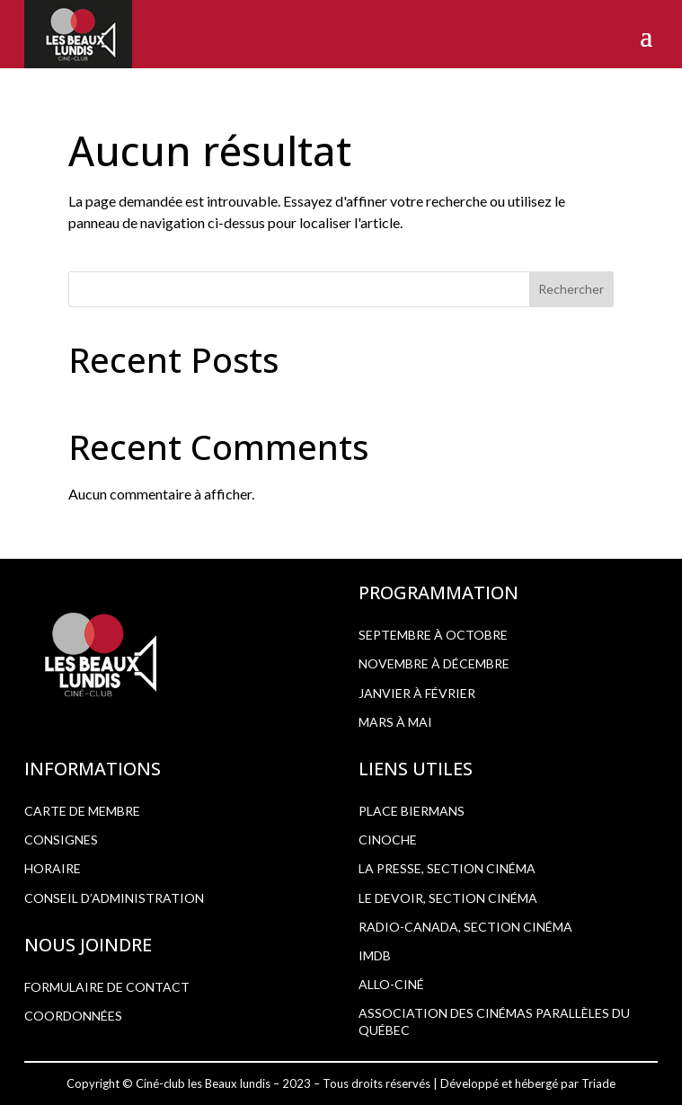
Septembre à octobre (433, 634)
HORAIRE (52, 868)
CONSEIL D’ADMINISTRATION (114, 898)
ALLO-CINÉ (391, 984)
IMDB (375, 955)
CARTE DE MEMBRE (82, 810)
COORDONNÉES (73, 1015)
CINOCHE (388, 839)
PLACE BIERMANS (412, 810)
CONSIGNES (61, 839)
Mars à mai (395, 721)
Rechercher (571, 288)
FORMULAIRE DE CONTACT (107, 986)
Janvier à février (417, 693)
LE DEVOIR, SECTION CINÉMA (448, 898)
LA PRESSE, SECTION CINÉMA (447, 868)
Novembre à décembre (434, 663)
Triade (598, 1083)
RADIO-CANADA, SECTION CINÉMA (465, 926)
